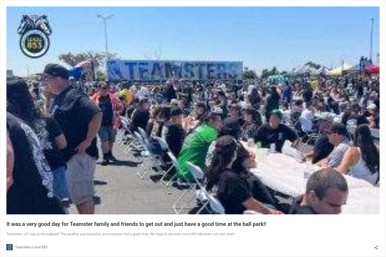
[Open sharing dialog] (376, 246)
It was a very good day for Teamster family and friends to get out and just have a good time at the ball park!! (136, 224)
